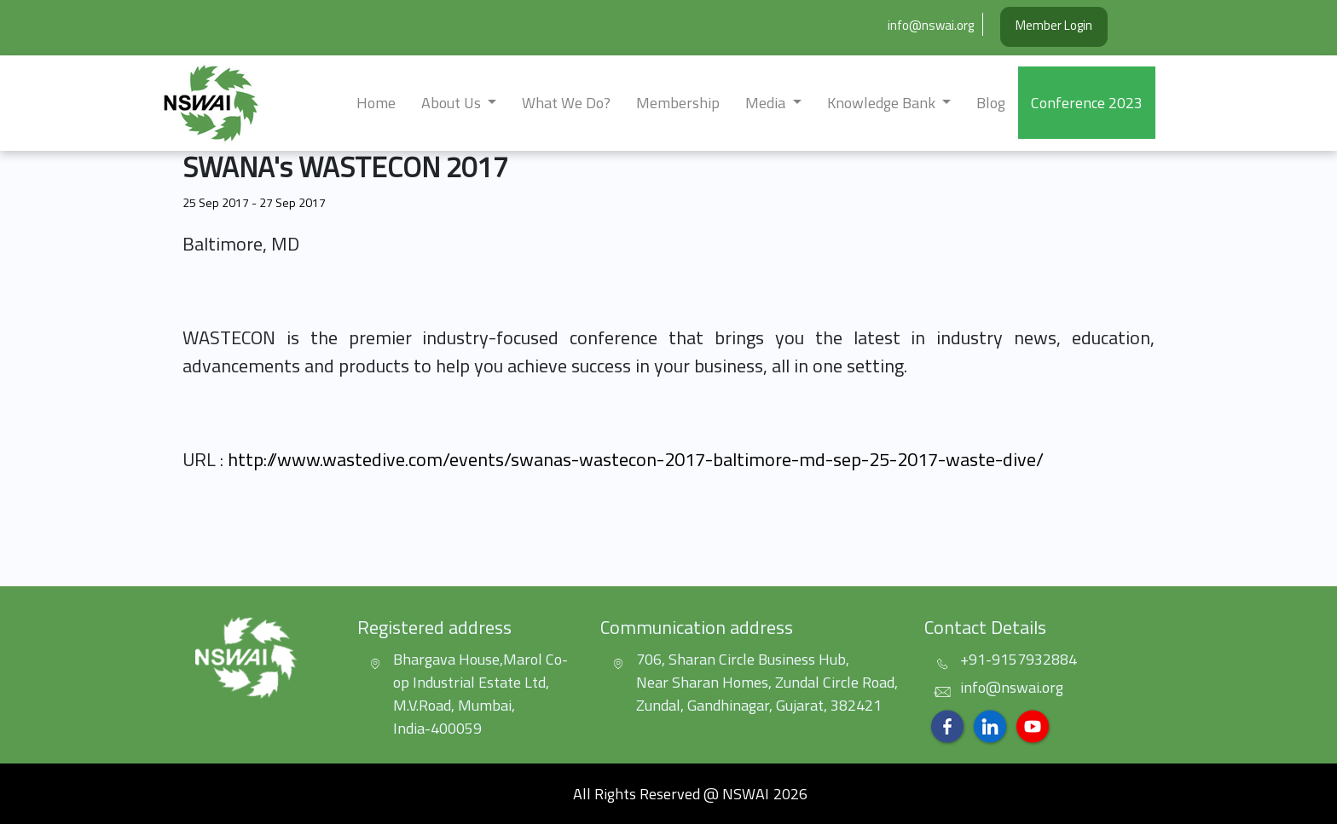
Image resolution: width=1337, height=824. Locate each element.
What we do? (566, 102)
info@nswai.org (931, 25)
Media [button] (767, 102)
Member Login (1054, 25)
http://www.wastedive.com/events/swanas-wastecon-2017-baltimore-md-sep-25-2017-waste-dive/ (636, 459)
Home (376, 102)
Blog (990, 102)
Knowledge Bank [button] (883, 102)
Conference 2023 (1087, 102)
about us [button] (452, 102)
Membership (678, 102)
